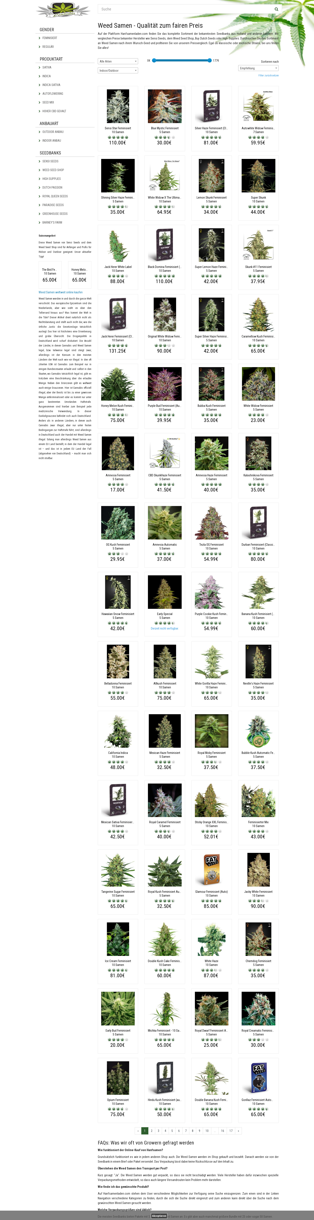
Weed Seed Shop (51, 170)
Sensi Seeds (48, 161)
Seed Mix (46, 102)
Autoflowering (51, 93)
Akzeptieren (159, 1215)
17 (230, 1131)
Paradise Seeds (51, 205)
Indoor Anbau (50, 140)
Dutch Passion (50, 187)
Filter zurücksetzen (269, 75)
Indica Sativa (49, 85)
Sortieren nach (270, 61)
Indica (45, 76)
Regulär (46, 46)
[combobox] (118, 61)
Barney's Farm (50, 222)
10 (207, 1131)
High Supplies (50, 178)
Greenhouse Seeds (53, 213)
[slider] (154, 60)
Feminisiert (48, 38)
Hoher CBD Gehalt (52, 111)
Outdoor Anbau (51, 132)
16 (222, 1131)
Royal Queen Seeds (53, 196)
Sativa (45, 67)
